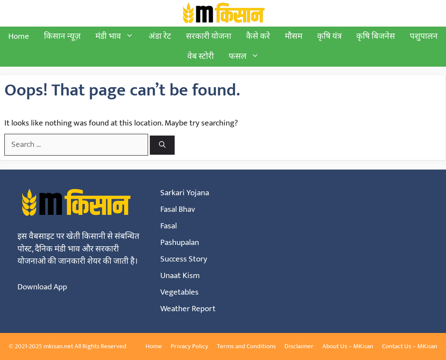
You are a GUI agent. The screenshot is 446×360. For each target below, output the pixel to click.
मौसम (293, 36)
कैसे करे (258, 36)
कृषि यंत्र (329, 36)
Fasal (168, 226)
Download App (42, 287)
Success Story (183, 259)
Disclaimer (299, 346)
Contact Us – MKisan (409, 346)
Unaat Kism (180, 275)
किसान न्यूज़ (62, 36)
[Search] (162, 145)
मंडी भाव (118, 37)
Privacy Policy (189, 346)
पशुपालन (424, 36)
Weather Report (188, 309)
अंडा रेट (160, 36)
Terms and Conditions (246, 346)
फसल (248, 57)
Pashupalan (179, 242)
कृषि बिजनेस (375, 36)
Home (18, 36)
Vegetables (179, 292)
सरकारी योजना (208, 36)
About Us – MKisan (347, 346)
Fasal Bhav (177, 209)
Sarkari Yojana (184, 193)
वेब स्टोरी (200, 56)
